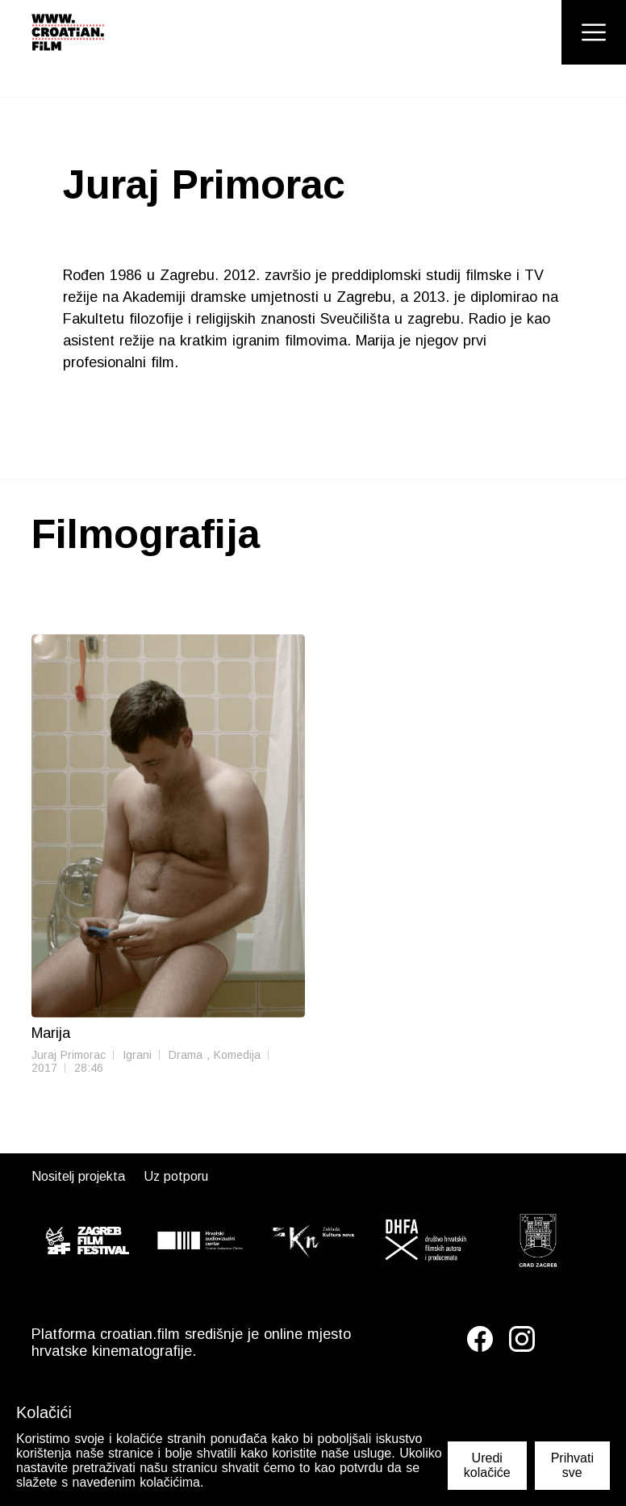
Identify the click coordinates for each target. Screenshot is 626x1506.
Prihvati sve (572, 1465)
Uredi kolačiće (487, 1465)
